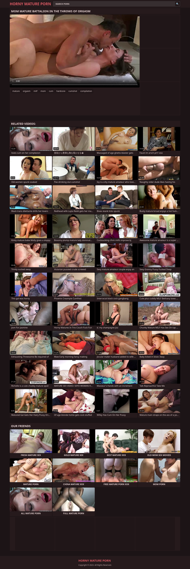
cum (51, 91)
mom (43, 91)
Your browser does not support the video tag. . (75, 50)
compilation (86, 91)
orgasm (26, 91)
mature (16, 91)
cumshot (72, 91)
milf (35, 91)
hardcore (60, 91)
